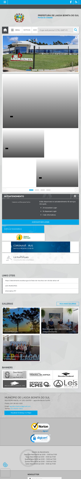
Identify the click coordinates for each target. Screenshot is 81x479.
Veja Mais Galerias (67, 266)
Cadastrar (33, 454)
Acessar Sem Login (40, 192)
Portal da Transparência (13, 200)
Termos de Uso (40, 474)
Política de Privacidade (40, 476)
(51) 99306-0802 (16, 371)
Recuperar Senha (25, 173)
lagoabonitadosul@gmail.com (19, 369)
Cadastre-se (15, 173)
